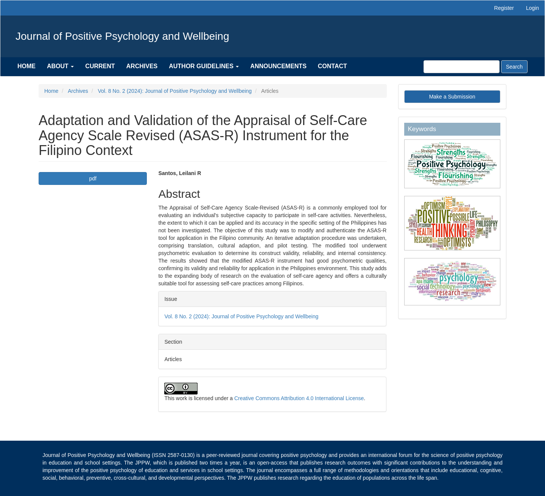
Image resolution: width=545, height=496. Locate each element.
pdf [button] (93, 178)
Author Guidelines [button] (204, 66)
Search (514, 67)
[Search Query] (462, 66)
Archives (142, 66)
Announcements (278, 66)
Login (532, 8)
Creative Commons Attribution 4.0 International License (299, 398)
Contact (332, 66)
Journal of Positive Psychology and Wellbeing (122, 36)
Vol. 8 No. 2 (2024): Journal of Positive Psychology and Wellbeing (175, 91)
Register (504, 8)
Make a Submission (452, 97)
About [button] (60, 66)
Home (26, 66)
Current (100, 66)
